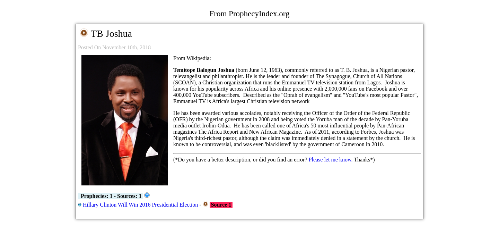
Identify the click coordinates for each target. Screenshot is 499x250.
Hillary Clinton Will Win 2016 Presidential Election (140, 205)
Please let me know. (331, 159)
